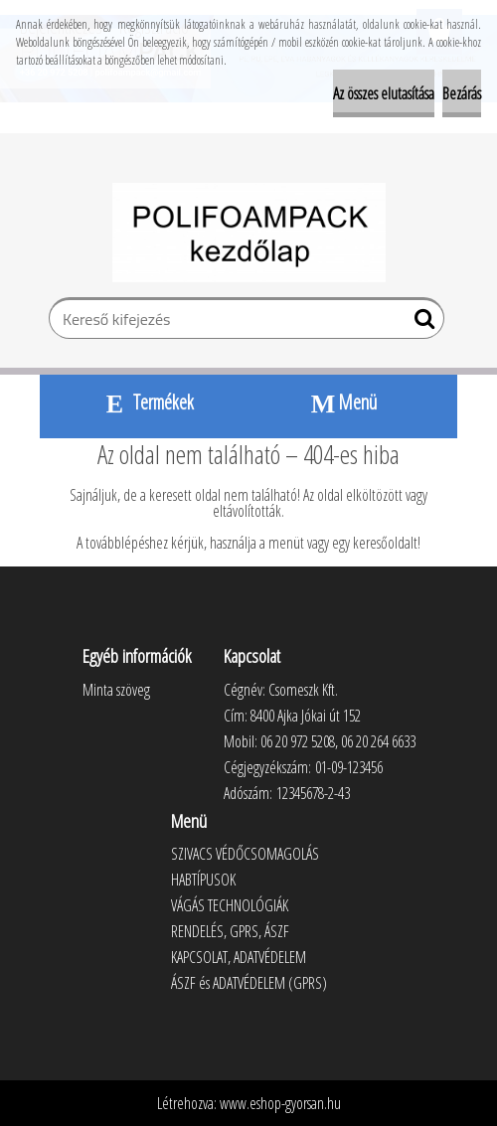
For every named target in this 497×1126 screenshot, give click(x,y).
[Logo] (249, 232)
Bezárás (461, 93)
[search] (421, 323)
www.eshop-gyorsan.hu (280, 1103)
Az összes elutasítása (383, 93)
